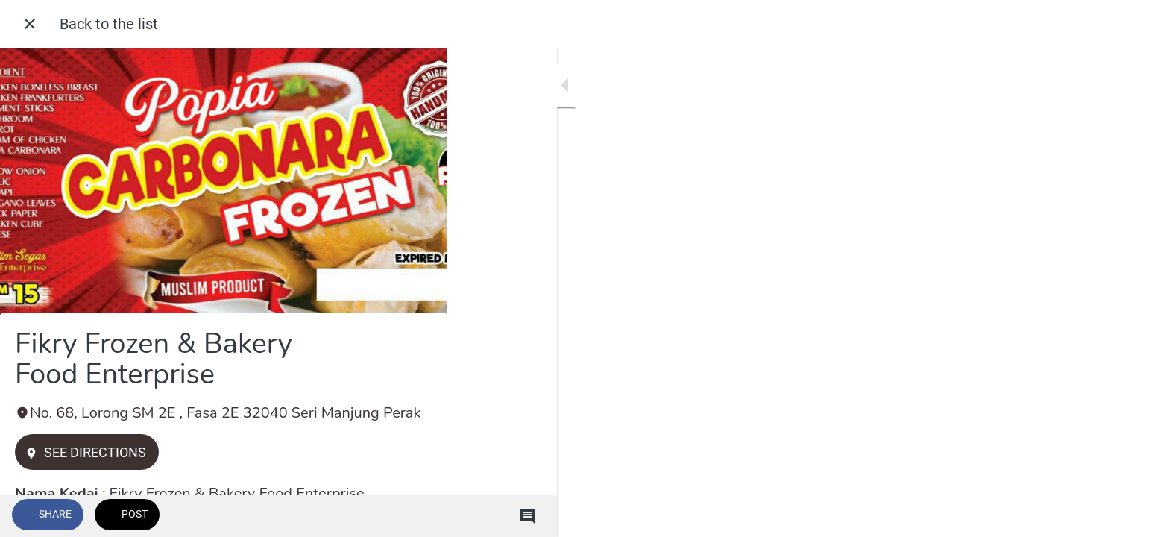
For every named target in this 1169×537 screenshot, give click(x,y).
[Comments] (417, 516)
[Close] (30, 24)
